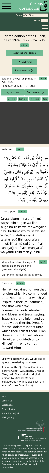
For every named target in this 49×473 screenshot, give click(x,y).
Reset (45, 99)
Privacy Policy (8, 409)
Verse (37, 20)
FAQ (4, 396)
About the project (10, 413)
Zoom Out (23, 99)
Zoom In (12, 99)
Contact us (7, 400)
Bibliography (8, 417)
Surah (19, 15)
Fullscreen (34, 99)
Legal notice (7, 404)
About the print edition (24, 52)
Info (24, 45)
